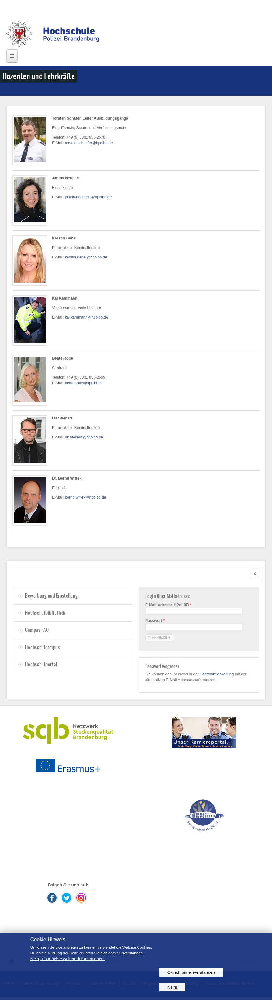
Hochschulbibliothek (45, 612)
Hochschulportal (41, 664)
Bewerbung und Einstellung (51, 595)
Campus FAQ (37, 629)
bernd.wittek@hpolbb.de (85, 497)
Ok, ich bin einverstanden (191, 972)
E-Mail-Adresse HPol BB (168, 605)
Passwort (155, 620)
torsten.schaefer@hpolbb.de (89, 143)
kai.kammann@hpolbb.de (86, 317)
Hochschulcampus (42, 647)
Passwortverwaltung (217, 674)
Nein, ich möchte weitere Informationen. (67, 958)
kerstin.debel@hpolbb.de (86, 257)
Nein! (172, 987)
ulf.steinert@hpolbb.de (84, 437)
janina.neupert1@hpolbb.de (88, 197)
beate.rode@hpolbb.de (84, 383)
